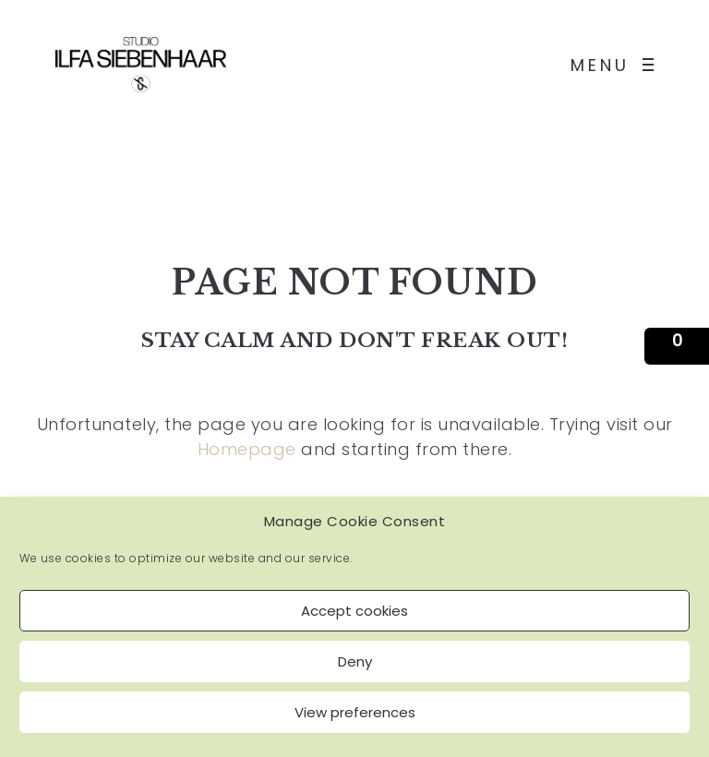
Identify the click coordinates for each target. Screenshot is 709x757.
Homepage (247, 449)
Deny (355, 661)
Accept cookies (354, 610)
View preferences (354, 712)
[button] (676, 346)
